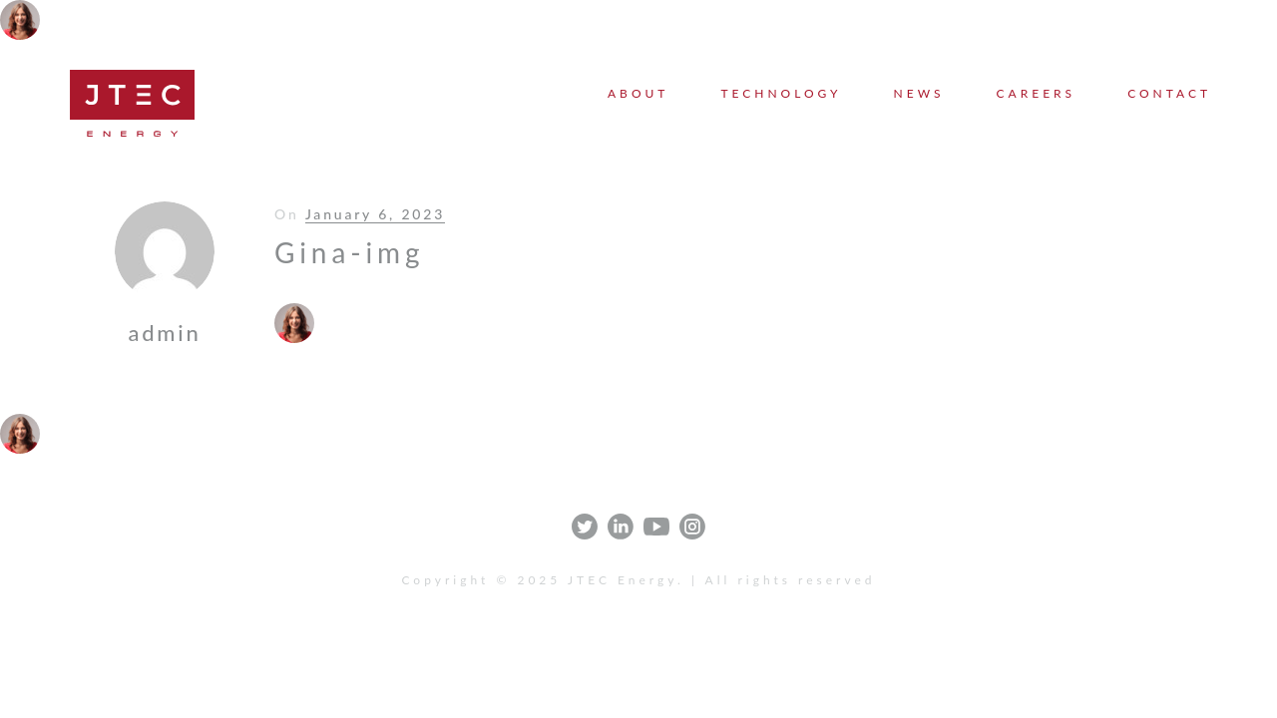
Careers (1036, 93)
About (638, 93)
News (919, 93)
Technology (780, 93)
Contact (1169, 93)
